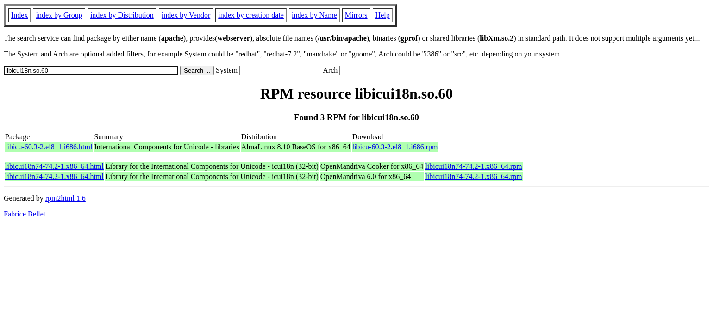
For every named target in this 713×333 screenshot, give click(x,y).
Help (382, 15)
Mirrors (356, 15)
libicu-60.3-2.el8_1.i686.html (48, 147)
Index (19, 15)
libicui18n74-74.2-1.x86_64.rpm (473, 166)
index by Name (314, 15)
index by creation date (251, 15)
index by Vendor (186, 15)
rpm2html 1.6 (65, 198)
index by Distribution (122, 15)
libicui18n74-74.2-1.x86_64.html (54, 166)
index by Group (59, 15)
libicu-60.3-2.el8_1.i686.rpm (395, 147)
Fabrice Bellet (24, 214)
